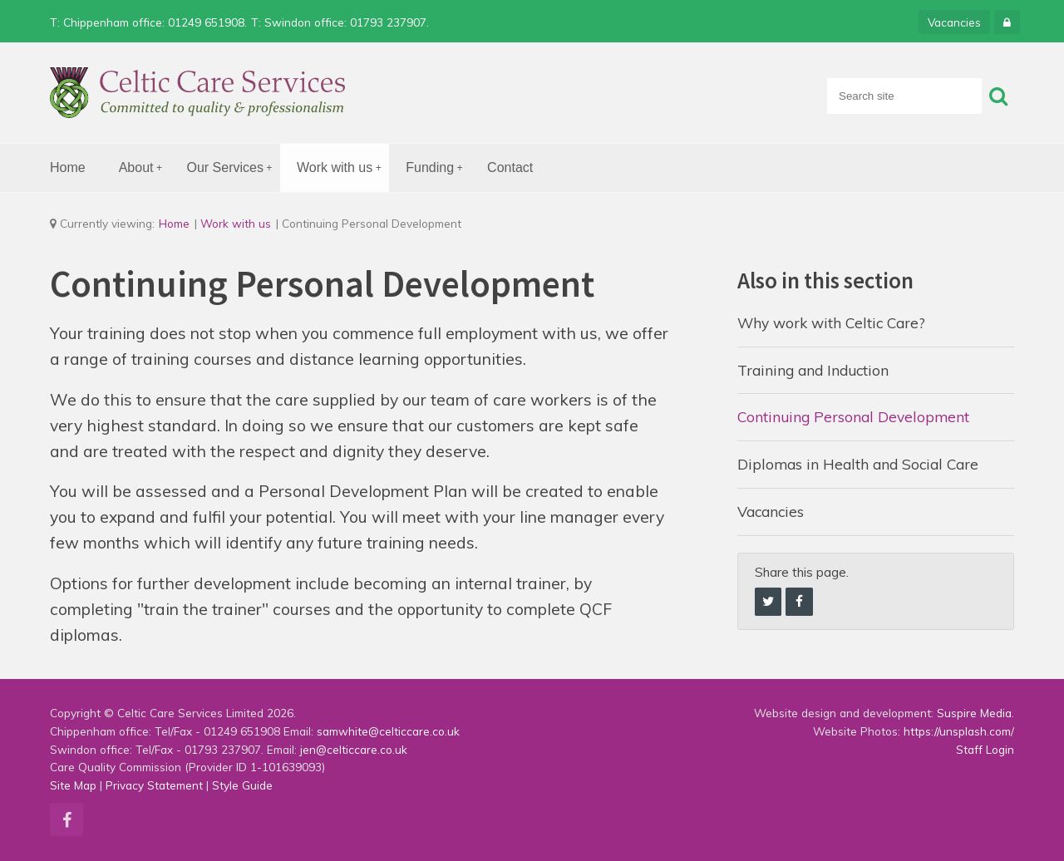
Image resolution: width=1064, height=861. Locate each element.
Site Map (73, 785)
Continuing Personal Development (853, 416)
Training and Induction (813, 370)
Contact (510, 167)
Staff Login (985, 749)
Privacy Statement (154, 785)
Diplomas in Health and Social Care (857, 464)
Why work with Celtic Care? (831, 322)
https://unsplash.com (957, 731)
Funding (438, 168)
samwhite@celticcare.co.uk (388, 731)
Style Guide (242, 785)
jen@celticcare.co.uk (353, 749)
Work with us (343, 168)
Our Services (233, 168)
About (144, 168)
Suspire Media (974, 713)
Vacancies (954, 22)
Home (68, 167)
